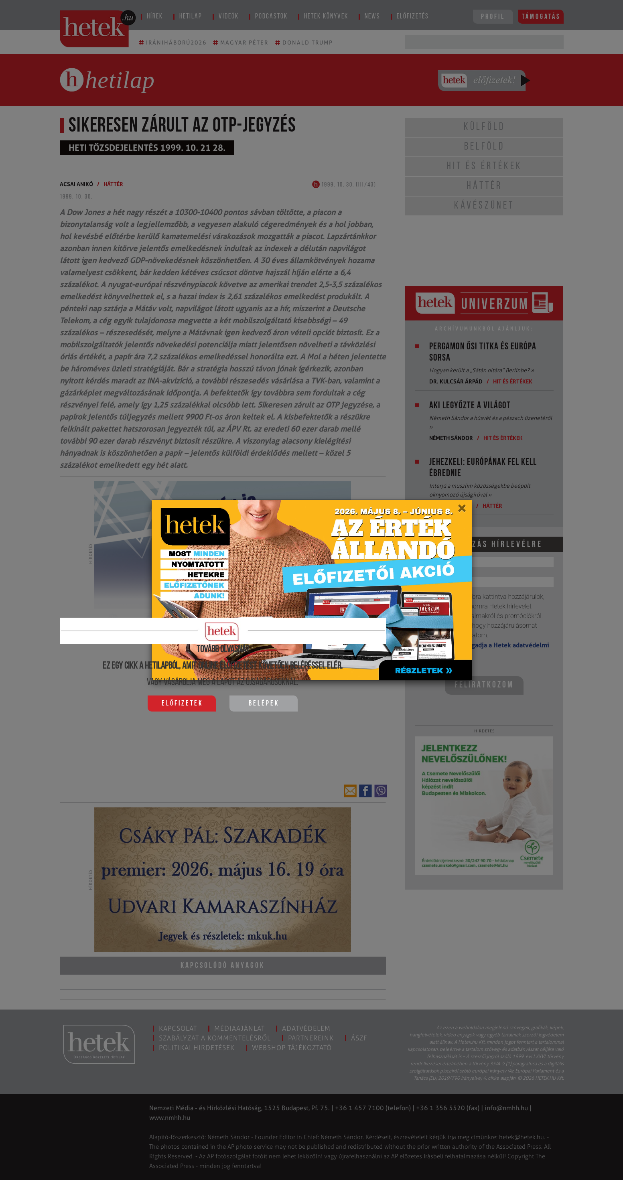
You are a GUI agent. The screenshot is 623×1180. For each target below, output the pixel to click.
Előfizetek (182, 704)
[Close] (461, 511)
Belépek (264, 704)
